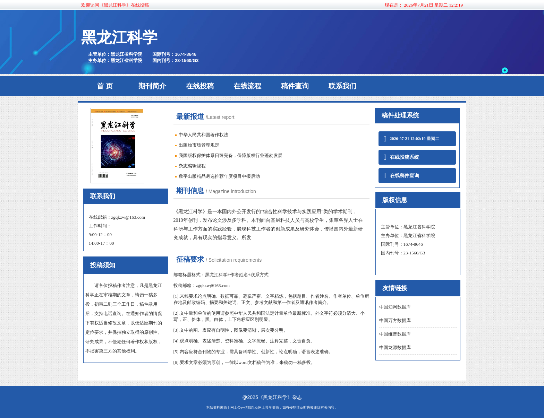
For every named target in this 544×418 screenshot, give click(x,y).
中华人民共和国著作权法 (203, 134)
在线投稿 (200, 86)
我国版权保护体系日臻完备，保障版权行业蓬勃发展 (230, 155)
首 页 (105, 86)
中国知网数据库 (395, 307)
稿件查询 (295, 86)
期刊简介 (152, 86)
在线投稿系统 (401, 157)
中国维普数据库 (395, 334)
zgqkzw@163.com (128, 217)
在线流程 (247, 86)
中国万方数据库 (395, 320)
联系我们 (342, 86)
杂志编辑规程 (192, 165)
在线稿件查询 (401, 175)
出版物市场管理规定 (199, 145)
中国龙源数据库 (395, 347)
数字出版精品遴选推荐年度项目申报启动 (219, 176)
